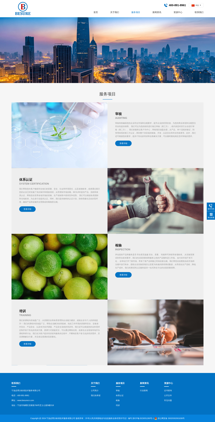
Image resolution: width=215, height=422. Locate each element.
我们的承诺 (96, 395)
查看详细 (123, 257)
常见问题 (168, 400)
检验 (118, 400)
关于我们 (114, 12)
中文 (195, 5)
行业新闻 (144, 390)
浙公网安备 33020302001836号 (171, 418)
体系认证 (120, 395)
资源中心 (178, 12)
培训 (118, 405)
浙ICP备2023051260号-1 (143, 418)
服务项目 (135, 12)
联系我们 (199, 12)
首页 (96, 12)
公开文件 (168, 395)
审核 (118, 390)
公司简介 (95, 390)
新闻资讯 (156, 12)
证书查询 (168, 390)
